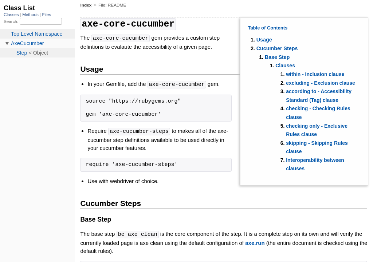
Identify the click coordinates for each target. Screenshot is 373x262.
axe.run (254, 241)
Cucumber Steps (277, 48)
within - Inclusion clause (315, 74)
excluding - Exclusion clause (320, 83)
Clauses (285, 65)
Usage (264, 40)
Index (85, 5)
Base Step (277, 57)
